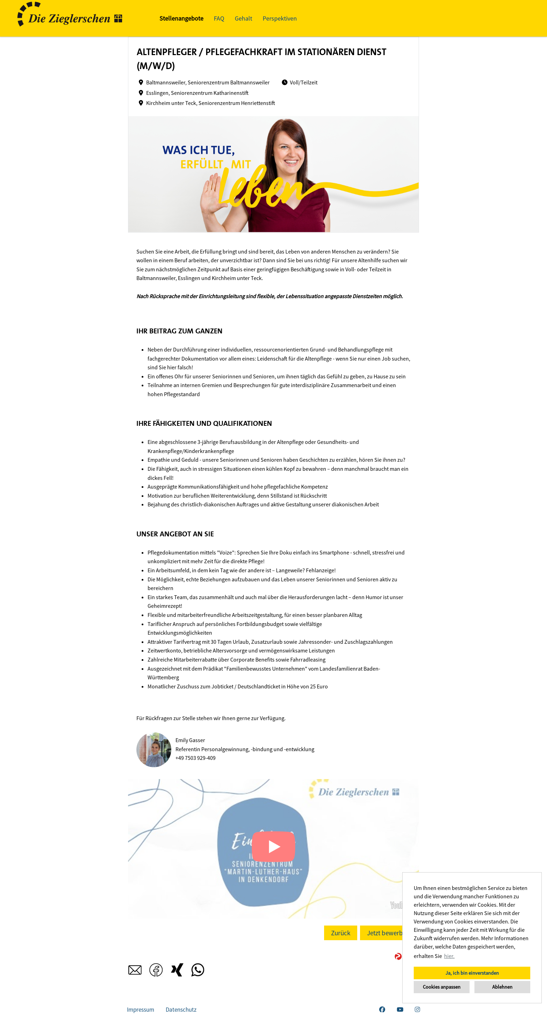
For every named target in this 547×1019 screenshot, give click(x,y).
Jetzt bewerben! (389, 933)
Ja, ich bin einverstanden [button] (472, 973)
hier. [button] (449, 955)
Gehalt (243, 18)
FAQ (219, 18)
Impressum (140, 1009)
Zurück (340, 933)
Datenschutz (181, 1009)
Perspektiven (280, 18)
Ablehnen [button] (502, 987)
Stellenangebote (181, 18)
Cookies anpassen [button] (441, 987)
